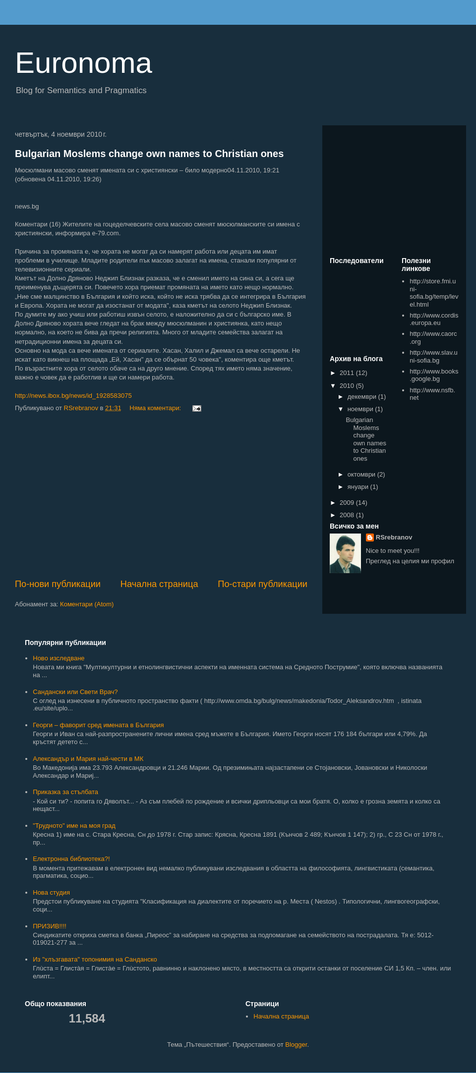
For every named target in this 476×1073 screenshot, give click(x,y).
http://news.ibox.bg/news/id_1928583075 (73, 395)
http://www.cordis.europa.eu (434, 319)
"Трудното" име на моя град (74, 825)
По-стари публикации (262, 584)
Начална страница (159, 584)
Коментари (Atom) (87, 604)
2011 (348, 372)
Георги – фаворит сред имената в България (98, 725)
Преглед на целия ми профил (410, 561)
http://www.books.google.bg (434, 375)
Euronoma (83, 62)
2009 (348, 502)
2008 (348, 515)
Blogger (296, 1044)
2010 (348, 385)
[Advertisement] (161, 496)
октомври (362, 474)
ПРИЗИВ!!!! (49, 926)
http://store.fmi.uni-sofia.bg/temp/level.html (434, 292)
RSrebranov (394, 537)
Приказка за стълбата (65, 792)
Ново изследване (58, 658)
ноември (361, 409)
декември (363, 396)
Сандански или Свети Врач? (75, 692)
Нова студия (51, 892)
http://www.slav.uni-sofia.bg (434, 356)
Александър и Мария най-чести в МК (88, 758)
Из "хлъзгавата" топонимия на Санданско (95, 959)
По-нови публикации (58, 584)
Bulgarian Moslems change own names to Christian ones (149, 153)
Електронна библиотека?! (71, 858)
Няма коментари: (155, 408)
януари (359, 486)
